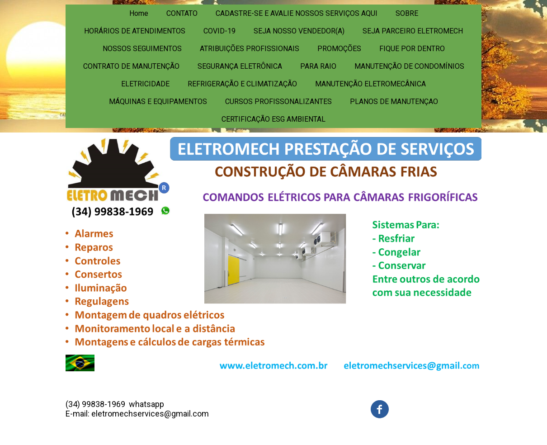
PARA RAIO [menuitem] (318, 66)
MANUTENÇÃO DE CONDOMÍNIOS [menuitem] (409, 66)
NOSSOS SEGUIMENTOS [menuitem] (142, 48)
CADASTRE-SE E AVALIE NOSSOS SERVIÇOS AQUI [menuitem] (296, 13)
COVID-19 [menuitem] (219, 31)
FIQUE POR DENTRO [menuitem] (412, 48)
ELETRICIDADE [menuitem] (145, 84)
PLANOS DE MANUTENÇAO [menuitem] (394, 101)
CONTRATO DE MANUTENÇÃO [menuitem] (131, 66)
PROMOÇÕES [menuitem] (339, 48)
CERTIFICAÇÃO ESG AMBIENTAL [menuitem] (273, 119)
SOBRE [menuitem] (407, 13)
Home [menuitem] (138, 13)
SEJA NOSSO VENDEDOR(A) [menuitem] (299, 31)
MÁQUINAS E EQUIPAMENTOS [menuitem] (158, 101)
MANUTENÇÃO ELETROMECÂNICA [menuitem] (370, 84)
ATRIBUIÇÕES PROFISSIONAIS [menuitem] (249, 48)
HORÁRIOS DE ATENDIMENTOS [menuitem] (134, 31)
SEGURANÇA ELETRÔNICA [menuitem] (240, 66)
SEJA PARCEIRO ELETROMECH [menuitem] (413, 31)
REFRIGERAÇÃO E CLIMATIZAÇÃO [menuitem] (242, 84)
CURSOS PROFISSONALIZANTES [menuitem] (278, 101)
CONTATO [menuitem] (182, 13)
